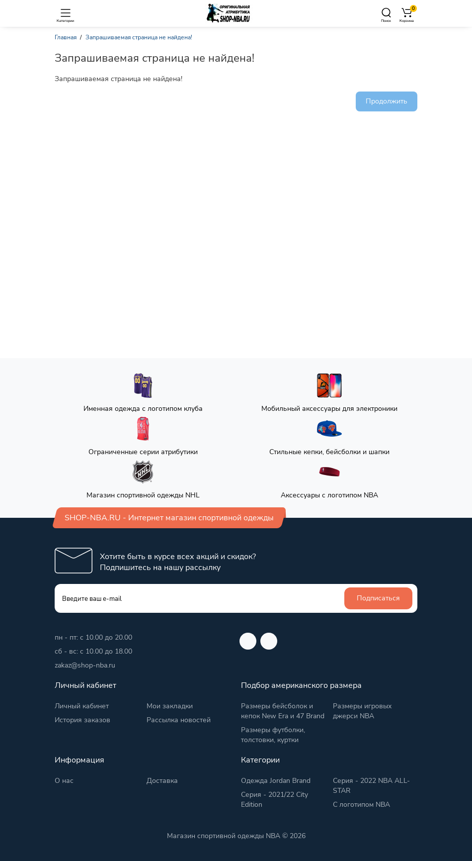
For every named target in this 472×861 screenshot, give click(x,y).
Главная (66, 37)
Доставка (162, 780)
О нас (64, 780)
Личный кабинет (82, 706)
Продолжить (386, 101)
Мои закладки (170, 706)
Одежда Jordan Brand (276, 780)
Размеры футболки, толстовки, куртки (273, 735)
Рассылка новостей (179, 720)
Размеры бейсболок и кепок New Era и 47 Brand (282, 711)
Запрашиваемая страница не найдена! (138, 37)
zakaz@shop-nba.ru (85, 665)
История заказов (82, 720)
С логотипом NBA (361, 804)
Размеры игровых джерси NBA (362, 711)
